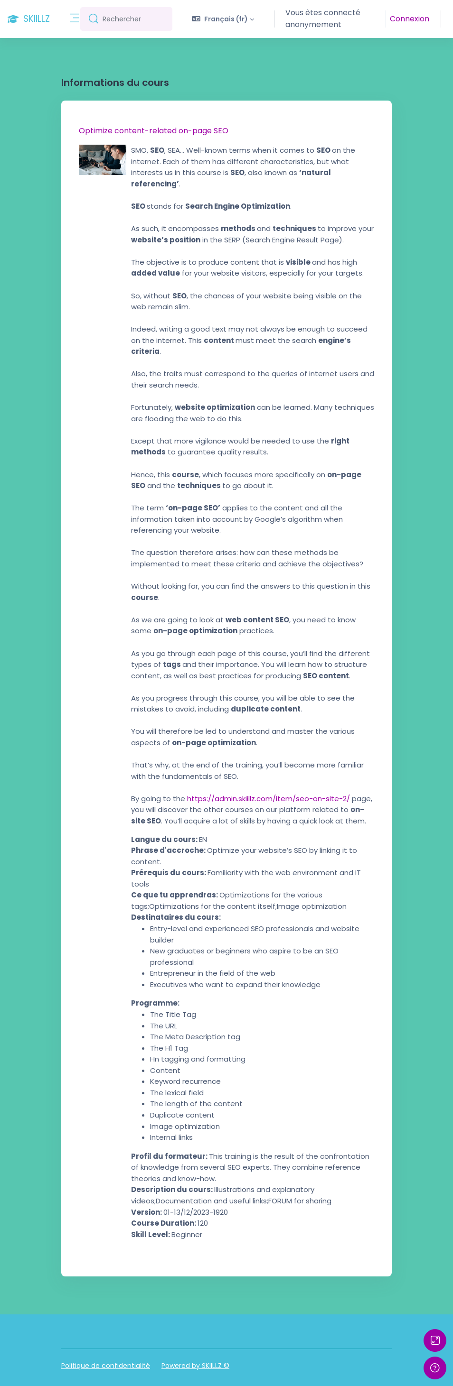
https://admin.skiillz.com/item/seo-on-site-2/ (268, 799)
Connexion (410, 19)
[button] (223, 19)
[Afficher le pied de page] (435, 1368)
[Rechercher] (134, 19)
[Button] (435, 1340)
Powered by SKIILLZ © (195, 1365)
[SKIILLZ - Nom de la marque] (28, 19)
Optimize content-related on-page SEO (153, 130)
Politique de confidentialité (105, 1365)
